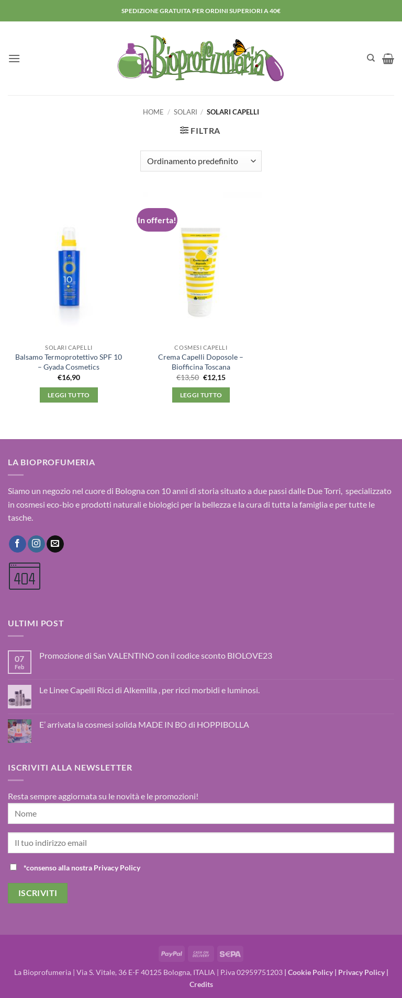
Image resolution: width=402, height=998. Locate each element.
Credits (201, 984)
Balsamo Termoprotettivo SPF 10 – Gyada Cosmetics (68, 361)
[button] (14, 58)
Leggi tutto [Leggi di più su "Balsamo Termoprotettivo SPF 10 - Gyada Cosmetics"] (69, 395)
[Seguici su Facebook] (17, 544)
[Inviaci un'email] (55, 544)
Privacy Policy (361, 972)
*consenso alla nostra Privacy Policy (82, 867)
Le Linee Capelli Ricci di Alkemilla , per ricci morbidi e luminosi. (149, 690)
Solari (185, 112)
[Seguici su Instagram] (36, 544)
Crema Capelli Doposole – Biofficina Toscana (200, 361)
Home (153, 112)
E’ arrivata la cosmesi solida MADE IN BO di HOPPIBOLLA (144, 724)
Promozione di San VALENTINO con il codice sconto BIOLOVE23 (155, 655)
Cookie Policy (310, 972)
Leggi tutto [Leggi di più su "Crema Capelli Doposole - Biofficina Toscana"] (201, 395)
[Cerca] (371, 58)
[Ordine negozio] (200, 161)
